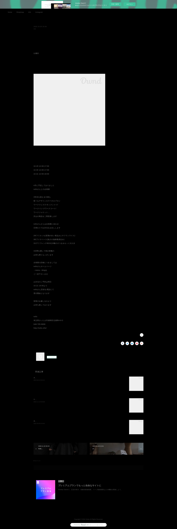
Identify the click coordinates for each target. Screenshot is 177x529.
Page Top (88, 512)
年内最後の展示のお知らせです (44, 399)
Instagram (39, 12)
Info (29, 12)
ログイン (129, 4)
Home (10, 12)
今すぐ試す (115, 4)
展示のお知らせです (41, 421)
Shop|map (20, 12)
